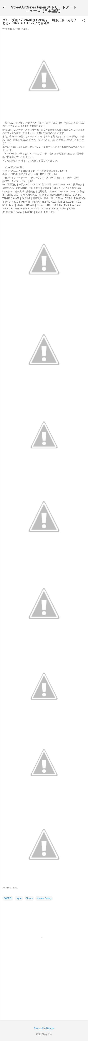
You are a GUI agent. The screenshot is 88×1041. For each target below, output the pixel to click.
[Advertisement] (44, 994)
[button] (84, 21)
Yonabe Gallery (44, 898)
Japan (19, 898)
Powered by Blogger (44, 1028)
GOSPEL (8, 898)
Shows (29, 898)
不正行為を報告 (44, 1034)
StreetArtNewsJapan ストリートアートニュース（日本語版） (44, 9)
